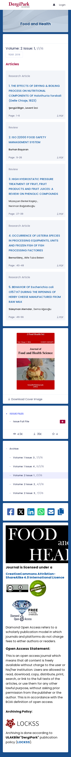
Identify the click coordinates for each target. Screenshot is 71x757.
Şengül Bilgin (16, 107)
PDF (59, 115)
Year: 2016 (14, 54)
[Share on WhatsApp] (40, 514)
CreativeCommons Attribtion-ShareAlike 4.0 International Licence (35, 576)
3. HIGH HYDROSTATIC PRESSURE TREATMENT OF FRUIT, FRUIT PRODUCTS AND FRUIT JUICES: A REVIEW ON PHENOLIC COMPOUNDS (33, 186)
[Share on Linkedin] (30, 514)
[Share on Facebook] (10, 514)
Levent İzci (31, 107)
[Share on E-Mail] (51, 514)
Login (62, 5)
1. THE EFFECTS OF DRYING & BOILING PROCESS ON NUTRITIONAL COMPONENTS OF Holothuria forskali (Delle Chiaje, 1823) (35, 93)
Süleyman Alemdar (20, 309)
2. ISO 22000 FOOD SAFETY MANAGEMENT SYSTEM (27, 139)
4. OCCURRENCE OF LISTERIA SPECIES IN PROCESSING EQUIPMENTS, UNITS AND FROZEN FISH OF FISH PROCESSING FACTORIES (34, 243)
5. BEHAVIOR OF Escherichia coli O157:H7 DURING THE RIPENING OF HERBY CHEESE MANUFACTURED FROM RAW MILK (35, 294)
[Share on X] (20, 511)
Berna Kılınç (16, 257)
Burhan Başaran (18, 149)
